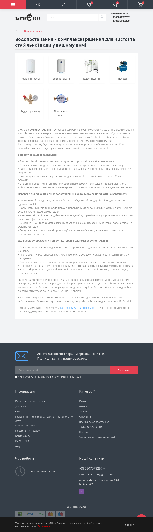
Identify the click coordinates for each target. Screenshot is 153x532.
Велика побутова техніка (94, 421)
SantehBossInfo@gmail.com (96, 474)
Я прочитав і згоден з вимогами (49, 376)
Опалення (85, 416)
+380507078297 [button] (92, 468)
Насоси (83, 432)
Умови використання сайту (45, 376)
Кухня (82, 401)
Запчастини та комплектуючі (97, 437)
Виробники (22, 441)
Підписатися (124, 370)
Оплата (19, 411)
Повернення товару (27, 430)
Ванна (83, 406)
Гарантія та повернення (30, 401)
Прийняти (128, 524)
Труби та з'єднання (90, 427)
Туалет (83, 411)
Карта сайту (22, 435)
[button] (63, 4)
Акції (18, 446)
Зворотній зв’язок (26, 425)
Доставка (20, 406)
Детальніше (44, 526)
